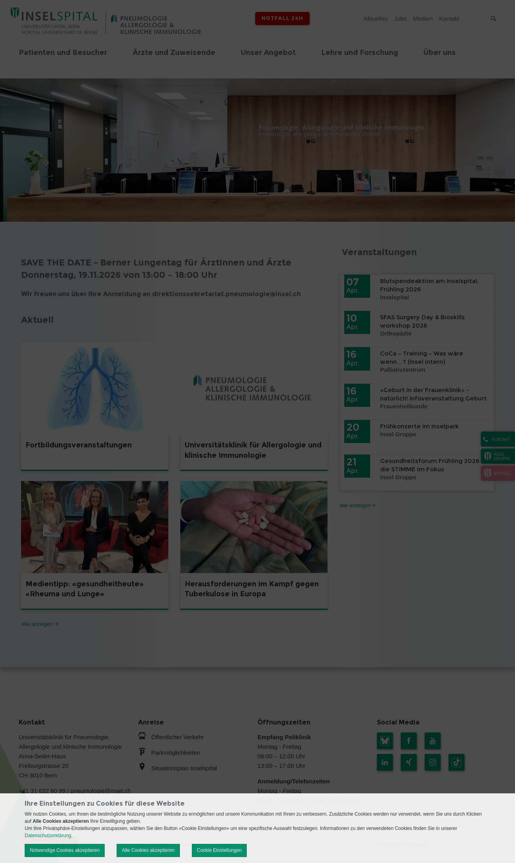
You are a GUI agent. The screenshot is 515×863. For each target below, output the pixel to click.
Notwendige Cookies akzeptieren (64, 850)
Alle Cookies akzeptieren (148, 850)
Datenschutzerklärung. (48, 835)
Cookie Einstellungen (219, 850)
